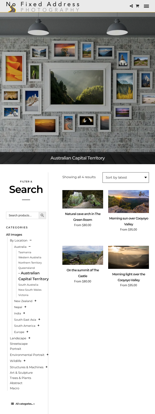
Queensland (26, 267)
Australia (20, 247)
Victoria (23, 295)
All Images (14, 234)
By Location (18, 240)
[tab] (26, 404)
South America (24, 326)
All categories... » (23, 403)
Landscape (18, 338)
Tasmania (24, 252)
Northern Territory (30, 262)
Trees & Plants (20, 378)
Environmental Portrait (27, 355)
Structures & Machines (26, 367)
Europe (19, 332)
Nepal (18, 307)
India (17, 313)
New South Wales (29, 289)
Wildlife (15, 361)
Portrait (15, 349)
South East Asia (25, 319)
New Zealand (23, 301)
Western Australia (29, 257)
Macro (14, 388)
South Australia (28, 284)
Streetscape (19, 344)
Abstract (16, 383)
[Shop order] (126, 177)
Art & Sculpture (21, 373)
